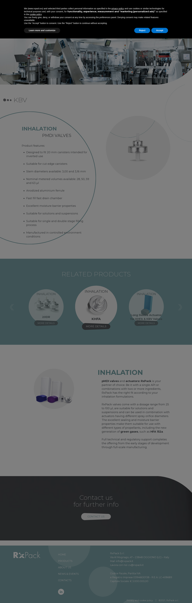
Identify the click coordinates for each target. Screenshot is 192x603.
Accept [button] (159, 595)
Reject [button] (142, 595)
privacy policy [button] (117, 573)
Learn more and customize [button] (42, 595)
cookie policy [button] (36, 579)
